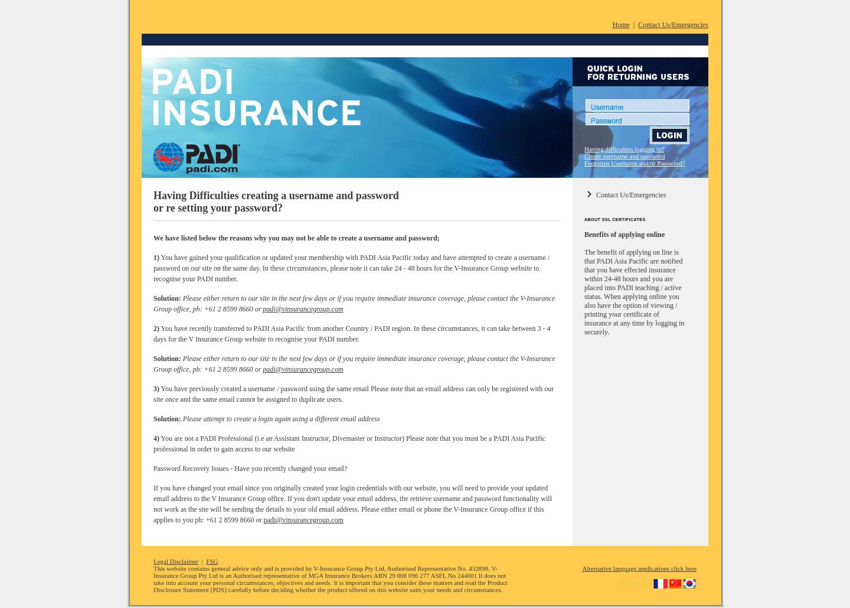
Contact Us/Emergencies (673, 25)
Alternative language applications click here (639, 568)
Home (621, 25)
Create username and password (624, 156)
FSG (212, 561)
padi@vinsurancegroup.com (303, 309)
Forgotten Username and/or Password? (634, 163)
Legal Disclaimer (175, 561)
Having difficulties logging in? (624, 148)
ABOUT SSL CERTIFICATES (615, 219)
